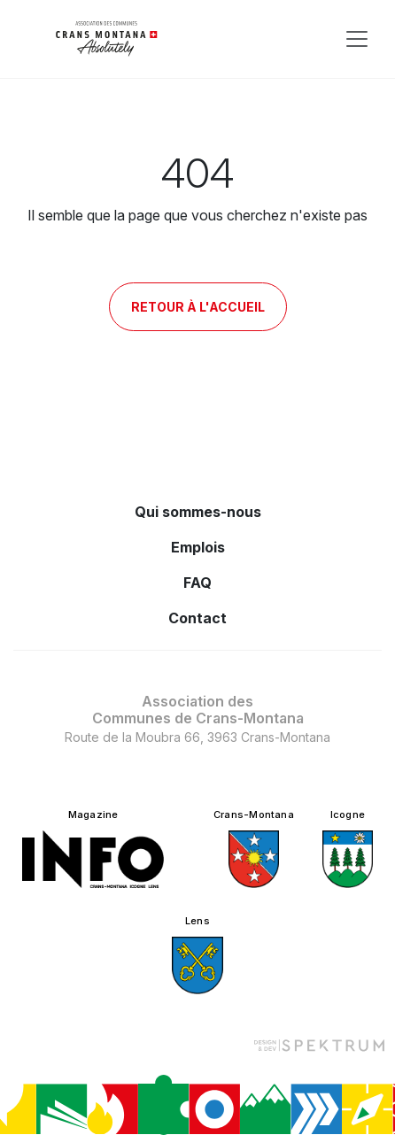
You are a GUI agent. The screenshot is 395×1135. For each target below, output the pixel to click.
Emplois (198, 547)
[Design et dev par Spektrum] (318, 1045)
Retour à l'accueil (198, 306)
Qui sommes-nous (198, 512)
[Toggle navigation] (357, 39)
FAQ (197, 582)
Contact (197, 618)
